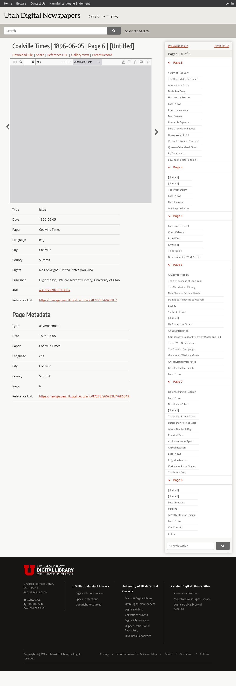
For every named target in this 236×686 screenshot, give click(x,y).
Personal (173, 508)
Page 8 (178, 480)
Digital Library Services (89, 593)
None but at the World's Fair (184, 257)
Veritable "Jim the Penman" (183, 141)
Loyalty (172, 305)
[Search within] (190, 546)
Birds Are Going (177, 91)
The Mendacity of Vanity (181, 287)
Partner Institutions (186, 593)
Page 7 (178, 381)
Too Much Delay (177, 189)
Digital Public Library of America (188, 607)
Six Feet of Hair (176, 312)
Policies (204, 654)
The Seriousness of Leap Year (185, 281)
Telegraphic (175, 251)
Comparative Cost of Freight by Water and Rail (194, 337)
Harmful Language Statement (69, 3)
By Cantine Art (176, 153)
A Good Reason (177, 447)
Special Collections (87, 599)
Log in (230, 3)
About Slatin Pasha (178, 85)
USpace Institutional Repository (137, 628)
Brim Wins (174, 238)
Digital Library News (137, 620)
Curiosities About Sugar (181, 466)
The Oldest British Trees (182, 416)
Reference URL (57, 55)
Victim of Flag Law (178, 73)
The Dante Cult (176, 472)
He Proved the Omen (180, 324)
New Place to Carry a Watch (184, 293)
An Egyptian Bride (178, 330)
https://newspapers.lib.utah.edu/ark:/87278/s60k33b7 (78, 300)
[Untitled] (173, 177)
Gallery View (80, 55)
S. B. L (171, 533)
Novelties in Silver (178, 404)
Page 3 (178, 62)
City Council (174, 527)
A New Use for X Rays (180, 429)
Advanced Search (137, 31)
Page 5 (178, 216)
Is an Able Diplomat (179, 122)
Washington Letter (178, 208)
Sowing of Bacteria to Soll (182, 159)
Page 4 (178, 167)
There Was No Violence (181, 343)
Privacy (104, 654)
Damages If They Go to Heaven (186, 299)
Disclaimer (186, 654)
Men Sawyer (175, 116)
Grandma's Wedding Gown (183, 355)
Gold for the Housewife (181, 368)
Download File (22, 55)
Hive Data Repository (138, 636)
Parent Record (102, 55)
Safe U (168, 654)
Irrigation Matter (177, 460)
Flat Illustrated (176, 202)
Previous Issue (178, 46)
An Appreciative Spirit (180, 441)
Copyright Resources (88, 604)
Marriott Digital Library (139, 598)
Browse (21, 3)
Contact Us (37, 3)
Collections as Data (136, 615)
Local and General (178, 226)
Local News (174, 104)
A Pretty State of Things (181, 515)
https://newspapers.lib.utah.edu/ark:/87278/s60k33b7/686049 (84, 396)
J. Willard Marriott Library (39, 584)
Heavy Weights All (178, 135)
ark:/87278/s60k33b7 (54, 290)
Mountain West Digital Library (192, 599)
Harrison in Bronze (179, 97)
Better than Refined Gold (182, 422)
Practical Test (176, 435)
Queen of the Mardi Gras (182, 147)
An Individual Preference (182, 361)
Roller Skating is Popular (182, 392)
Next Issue (221, 46)
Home (8, 3)
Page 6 (178, 265)
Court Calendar (177, 232)
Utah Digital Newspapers (140, 604)
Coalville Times (103, 16)
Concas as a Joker (178, 110)
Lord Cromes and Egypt (181, 128)
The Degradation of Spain (182, 79)
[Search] (55, 31)
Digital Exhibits (134, 609)
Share (40, 55)
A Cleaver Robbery (178, 274)
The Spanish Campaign (181, 349)
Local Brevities (176, 502)
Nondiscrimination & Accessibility (136, 654)
